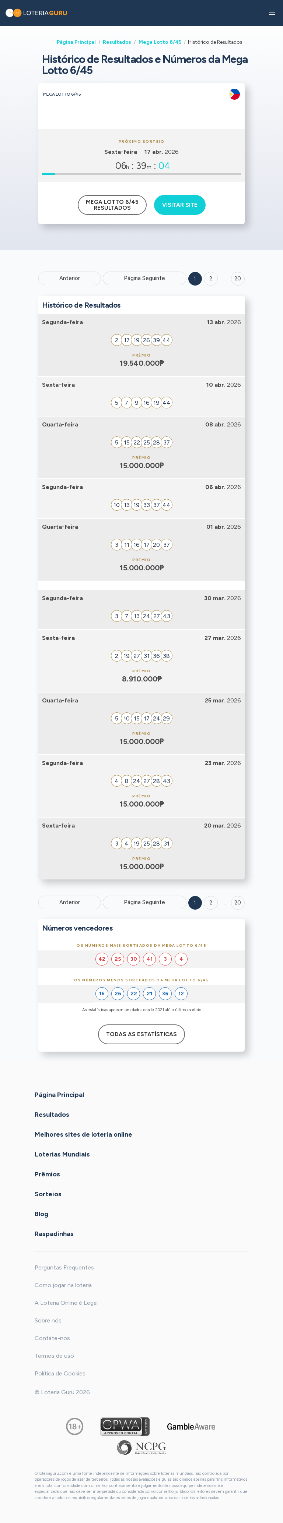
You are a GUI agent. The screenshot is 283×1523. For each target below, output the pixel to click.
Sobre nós (48, 1320)
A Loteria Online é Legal (66, 1302)
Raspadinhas (54, 1233)
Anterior (69, 278)
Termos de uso (54, 1355)
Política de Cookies (60, 1373)
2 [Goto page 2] (210, 278)
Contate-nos (52, 1338)
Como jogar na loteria (63, 1285)
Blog (41, 1213)
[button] (272, 13)
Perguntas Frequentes (64, 1267)
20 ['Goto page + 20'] (237, 278)
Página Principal (76, 42)
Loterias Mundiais (62, 1154)
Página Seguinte (144, 278)
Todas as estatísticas (141, 1034)
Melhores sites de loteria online (83, 1134)
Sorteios (48, 1194)
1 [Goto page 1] (195, 278)
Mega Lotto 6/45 (160, 42)
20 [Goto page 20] (237, 902)
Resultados (117, 42)
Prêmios (47, 1174)
